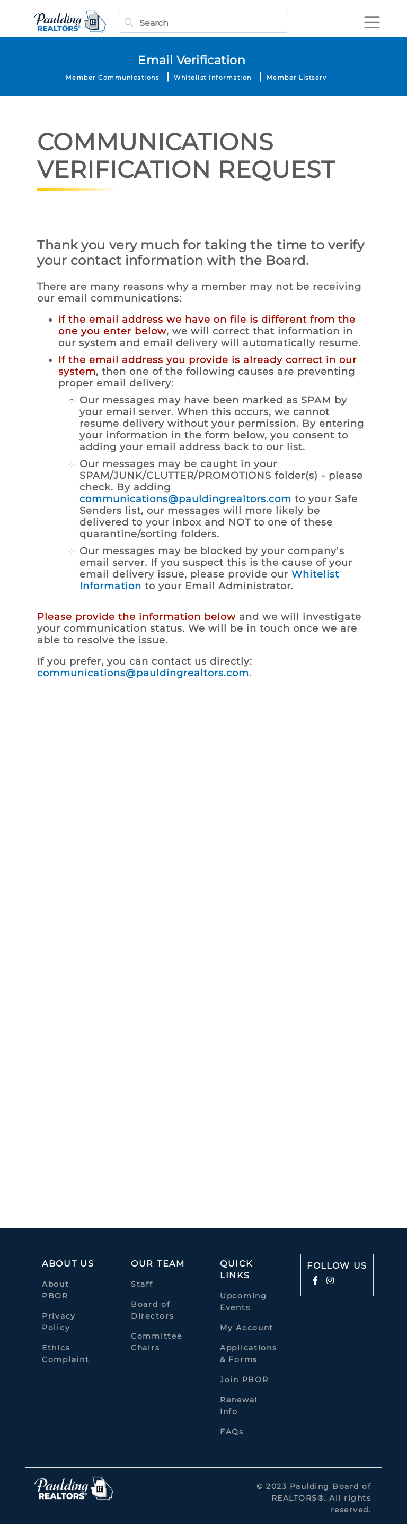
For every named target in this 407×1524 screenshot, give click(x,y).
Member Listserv (297, 77)
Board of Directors (152, 1310)
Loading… (196, 940)
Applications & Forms (248, 1353)
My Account (246, 1327)
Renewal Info (239, 1405)
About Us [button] (68, 1264)
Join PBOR (244, 1379)
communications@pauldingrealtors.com (185, 499)
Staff (142, 1284)
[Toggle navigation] (372, 22)
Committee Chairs (156, 1342)
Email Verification (191, 60)
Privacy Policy (59, 1321)
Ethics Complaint (65, 1353)
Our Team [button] (158, 1264)
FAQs (232, 1431)
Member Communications (113, 77)
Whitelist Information (213, 77)
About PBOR (55, 1290)
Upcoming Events (243, 1301)
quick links (236, 1269)
